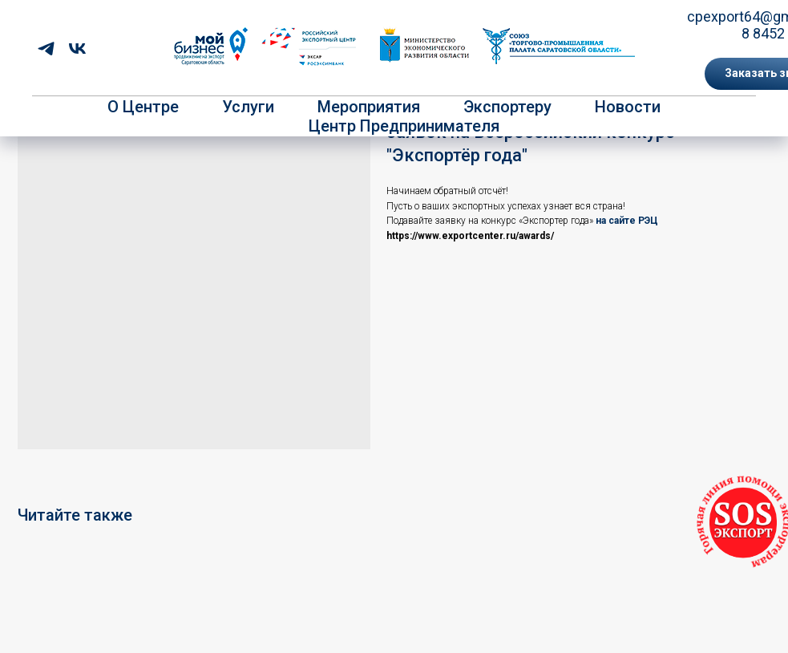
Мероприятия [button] (368, 106)
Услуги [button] (248, 106)
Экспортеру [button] (507, 106)
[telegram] (46, 49)
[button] (743, 522)
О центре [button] (143, 106)
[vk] (77, 49)
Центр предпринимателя (404, 126)
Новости (628, 106)
